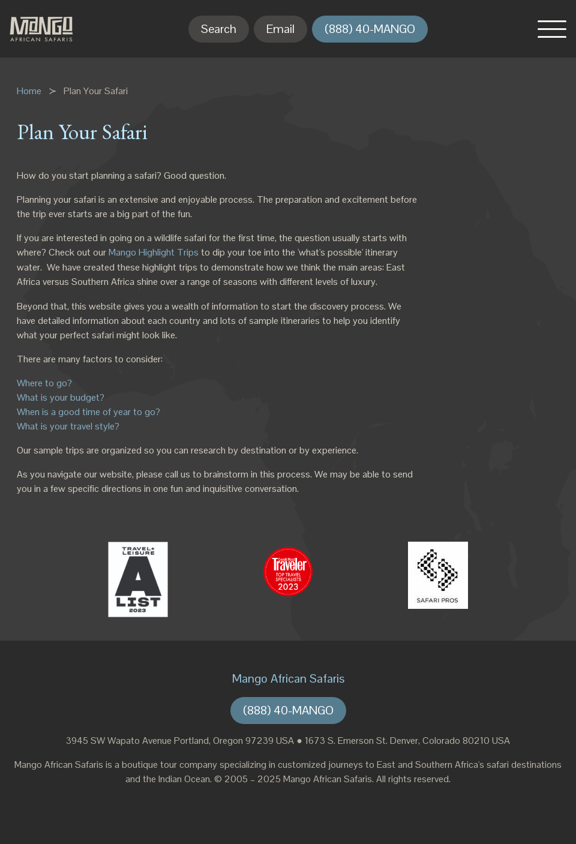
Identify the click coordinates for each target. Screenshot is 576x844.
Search (218, 29)
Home (29, 91)
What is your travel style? (68, 426)
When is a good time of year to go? (88, 412)
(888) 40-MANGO (370, 29)
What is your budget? (60, 397)
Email (280, 29)
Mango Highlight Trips (154, 252)
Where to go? (44, 383)
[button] (552, 29)
